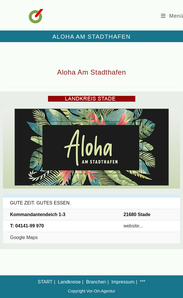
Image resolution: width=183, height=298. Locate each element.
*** (142, 281)
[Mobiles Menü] (172, 16)
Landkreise (69, 281)
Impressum (122, 281)
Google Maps (24, 237)
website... (133, 225)
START (45, 281)
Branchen (96, 281)
